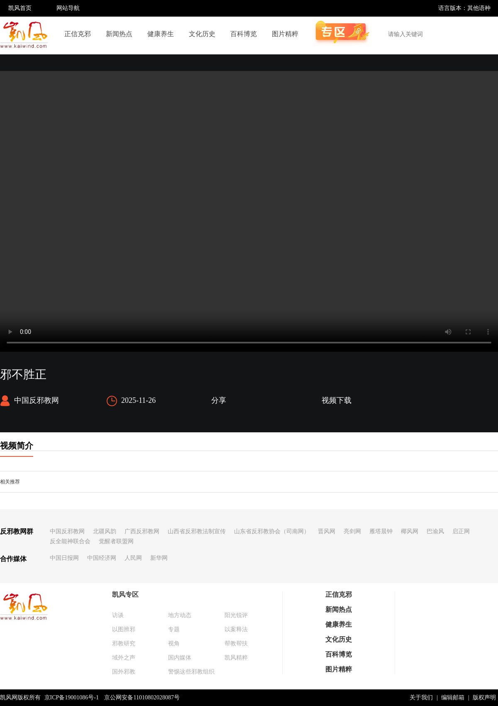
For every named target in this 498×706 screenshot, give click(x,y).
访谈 (118, 615)
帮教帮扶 (236, 643)
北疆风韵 (104, 531)
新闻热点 (119, 33)
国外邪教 (123, 672)
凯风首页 (20, 8)
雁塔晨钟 (381, 531)
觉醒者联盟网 (116, 541)
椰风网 (409, 531)
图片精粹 (285, 33)
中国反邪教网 (67, 531)
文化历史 (202, 33)
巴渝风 (435, 531)
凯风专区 (125, 594)
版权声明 (484, 697)
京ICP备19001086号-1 (71, 697)
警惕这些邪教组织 (191, 672)
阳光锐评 (236, 615)
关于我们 (421, 697)
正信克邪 (77, 33)
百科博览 (243, 33)
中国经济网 (101, 558)
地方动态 (179, 615)
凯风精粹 (236, 658)
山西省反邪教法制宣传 (197, 531)
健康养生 (160, 33)
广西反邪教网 (141, 531)
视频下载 (337, 400)
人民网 (133, 558)
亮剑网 (352, 531)
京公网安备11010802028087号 (141, 697)
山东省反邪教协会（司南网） (272, 531)
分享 (218, 400)
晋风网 (326, 531)
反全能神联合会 (70, 541)
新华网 (159, 558)
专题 (174, 629)
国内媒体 (179, 658)
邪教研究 (123, 643)
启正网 (461, 531)
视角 (174, 643)
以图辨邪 (123, 629)
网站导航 (68, 8)
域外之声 (123, 658)
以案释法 (236, 629)
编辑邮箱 (452, 697)
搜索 (487, 34)
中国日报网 (64, 558)
